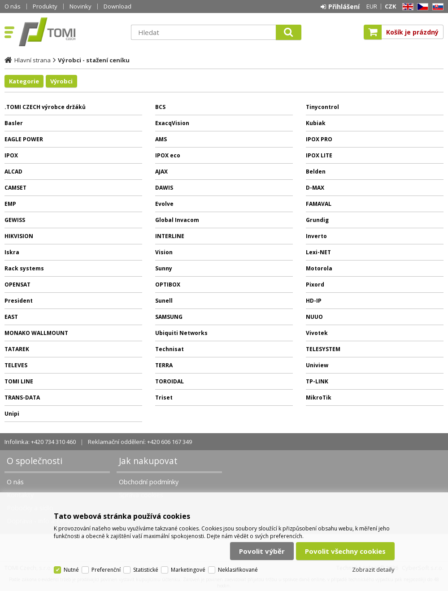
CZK (390, 6)
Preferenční (106, 570)
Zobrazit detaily (373, 569)
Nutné (71, 570)
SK (436, 7)
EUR (371, 6)
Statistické (145, 570)
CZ (421, 7)
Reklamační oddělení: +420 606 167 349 (140, 442)
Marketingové (188, 570)
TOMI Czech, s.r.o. (70, 31)
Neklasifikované (238, 570)
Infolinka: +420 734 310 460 (40, 442)
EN (406, 7)
